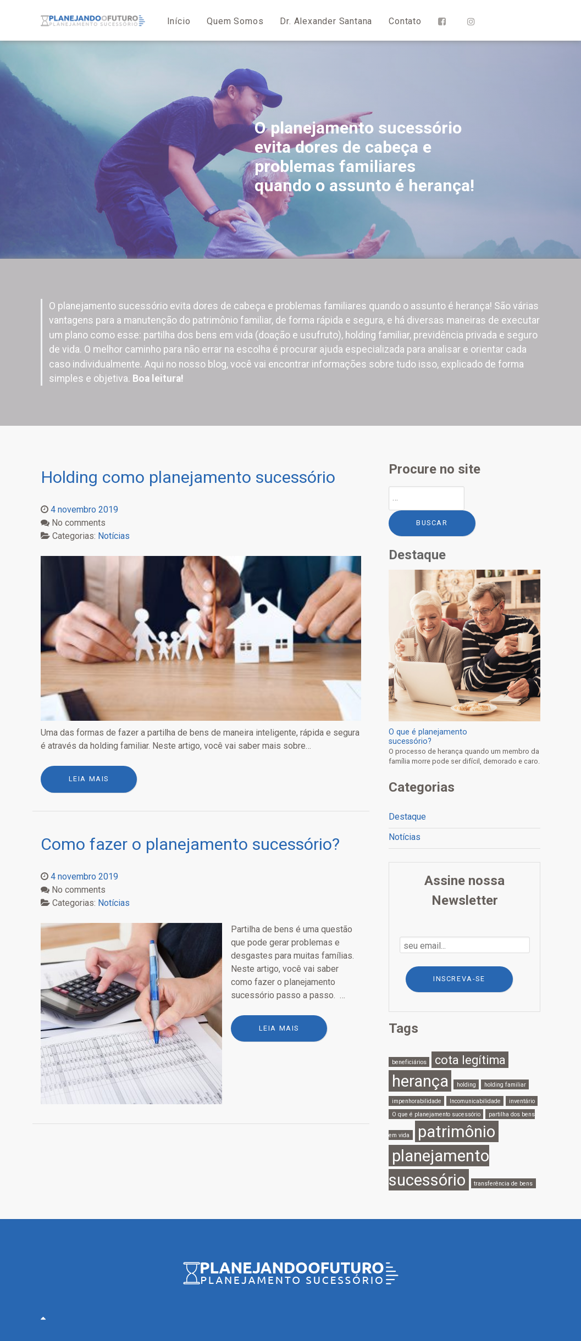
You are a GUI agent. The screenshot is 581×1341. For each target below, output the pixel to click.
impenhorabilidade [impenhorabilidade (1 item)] (416, 1100)
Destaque (407, 816)
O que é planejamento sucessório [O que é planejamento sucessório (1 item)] (436, 1113)
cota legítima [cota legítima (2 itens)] (470, 1060)
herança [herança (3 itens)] (420, 1080)
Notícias (404, 837)
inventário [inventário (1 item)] (522, 1100)
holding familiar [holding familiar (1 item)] (505, 1084)
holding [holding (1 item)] (466, 1084)
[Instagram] (473, 21)
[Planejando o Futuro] (93, 20)
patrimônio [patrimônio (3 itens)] (456, 1131)
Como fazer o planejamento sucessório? (190, 844)
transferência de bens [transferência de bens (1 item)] (503, 1183)
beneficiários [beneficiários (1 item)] (409, 1062)
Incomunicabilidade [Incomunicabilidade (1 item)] (475, 1100)
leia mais (89, 779)
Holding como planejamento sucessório (188, 477)
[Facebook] (444, 21)
